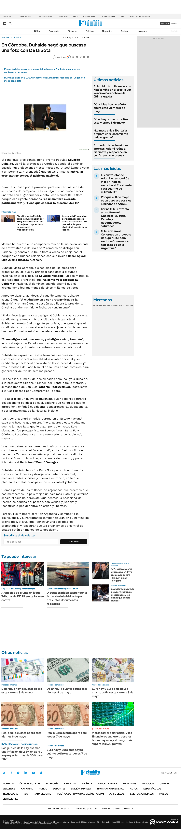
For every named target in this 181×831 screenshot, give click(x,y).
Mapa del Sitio (42, 793)
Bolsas (106, 305)
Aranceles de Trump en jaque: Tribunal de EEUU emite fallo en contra (22, 596)
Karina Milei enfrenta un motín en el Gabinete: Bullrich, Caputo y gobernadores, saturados (115, 217)
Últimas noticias (30, 783)
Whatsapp (41, 772)
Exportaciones (89, 16)
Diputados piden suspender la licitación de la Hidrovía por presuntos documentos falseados (67, 598)
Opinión (125, 31)
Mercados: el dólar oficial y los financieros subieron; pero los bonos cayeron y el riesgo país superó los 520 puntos (112, 738)
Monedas (97, 305)
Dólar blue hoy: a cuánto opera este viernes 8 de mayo (110, 108)
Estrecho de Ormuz (44, 16)
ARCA (75, 16)
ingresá (174, 23)
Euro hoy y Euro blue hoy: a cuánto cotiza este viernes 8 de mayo (112, 692)
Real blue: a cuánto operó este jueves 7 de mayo (67, 734)
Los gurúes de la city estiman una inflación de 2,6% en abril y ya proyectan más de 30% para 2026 (22, 753)
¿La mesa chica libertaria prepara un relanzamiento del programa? (111, 134)
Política (90, 31)
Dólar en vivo (25, 16)
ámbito (5, 37)
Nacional (27, 788)
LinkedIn (25, 772)
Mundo (42, 788)
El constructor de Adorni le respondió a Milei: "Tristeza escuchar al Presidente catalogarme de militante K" (116, 183)
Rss (25, 793)
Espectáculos (152, 788)
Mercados (129, 783)
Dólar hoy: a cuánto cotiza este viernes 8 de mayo (111, 120)
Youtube (33, 773)
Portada (8, 783)
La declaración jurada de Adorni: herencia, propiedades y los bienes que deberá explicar (122, 594)
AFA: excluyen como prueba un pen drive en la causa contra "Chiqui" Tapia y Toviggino (121, 574)
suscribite (165, 23)
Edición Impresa (81, 788)
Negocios (107, 31)
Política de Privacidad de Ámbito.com (80, 793)
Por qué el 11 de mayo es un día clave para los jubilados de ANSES (116, 200)
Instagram (18, 772)
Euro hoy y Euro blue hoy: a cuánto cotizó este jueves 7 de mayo (67, 753)
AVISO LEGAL (116, 793)
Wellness (9, 788)
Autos (134, 788)
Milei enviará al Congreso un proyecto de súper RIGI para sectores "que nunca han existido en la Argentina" (116, 239)
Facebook (11, 772)
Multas (163, 793)
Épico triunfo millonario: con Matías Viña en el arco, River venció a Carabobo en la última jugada (112, 91)
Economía (54, 31)
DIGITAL (59, 808)
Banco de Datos (108, 783)
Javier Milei (62, 16)
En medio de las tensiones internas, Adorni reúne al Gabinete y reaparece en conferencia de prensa (111, 150)
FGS (122, 16)
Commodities (117, 305)
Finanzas (72, 31)
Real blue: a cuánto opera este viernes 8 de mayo (21, 734)
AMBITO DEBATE (117, 808)
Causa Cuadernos (108, 16)
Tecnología (10, 793)
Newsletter (174, 31)
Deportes (59, 788)
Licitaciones (10, 798)
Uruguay (142, 31)
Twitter (4, 773)
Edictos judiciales (142, 793)
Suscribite (74, 542)
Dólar (37, 31)
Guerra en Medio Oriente (140, 16)
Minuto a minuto (102, 728)
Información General (110, 788)
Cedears (129, 305)
